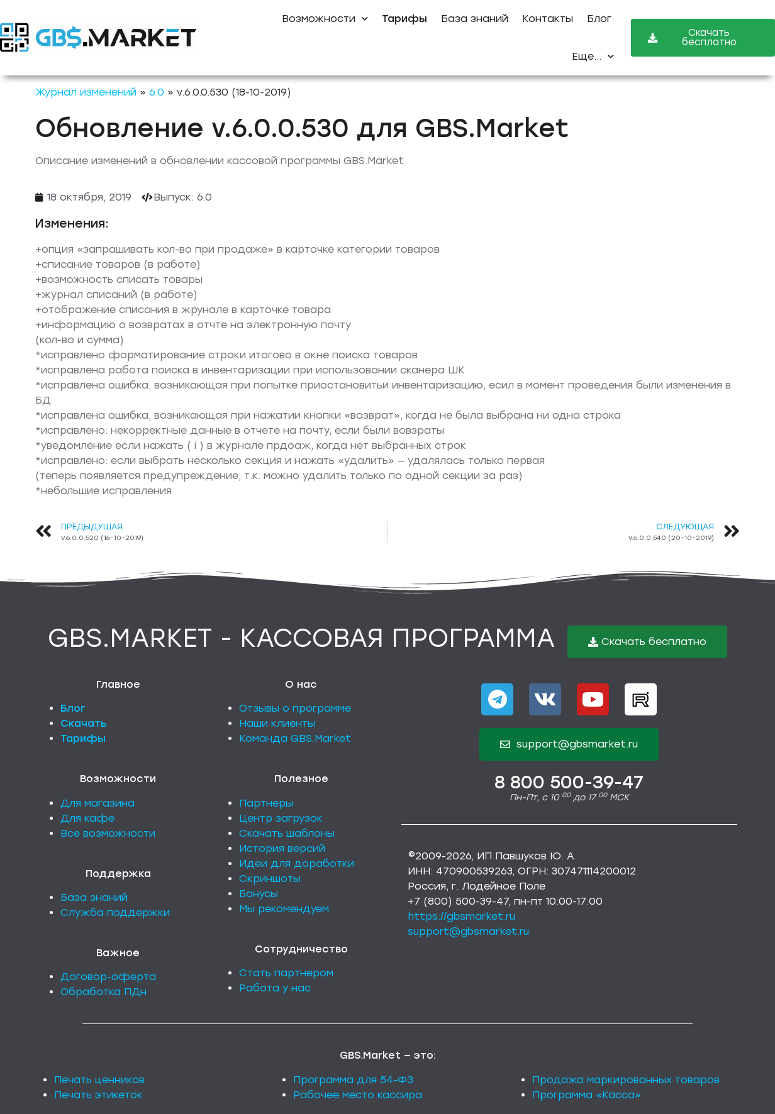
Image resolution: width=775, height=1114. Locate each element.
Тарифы (83, 738)
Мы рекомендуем (284, 909)
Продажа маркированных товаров (626, 1080)
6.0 (156, 92)
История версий (282, 848)
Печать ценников (99, 1080)
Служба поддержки (115, 912)
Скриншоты (270, 879)
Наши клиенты (277, 723)
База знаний (474, 19)
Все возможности (107, 833)
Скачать (83, 723)
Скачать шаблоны (287, 833)
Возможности (325, 18)
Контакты (547, 19)
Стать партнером (286, 973)
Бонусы (258, 894)
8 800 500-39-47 (569, 782)
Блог (599, 19)
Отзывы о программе (295, 708)
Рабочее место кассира (357, 1095)
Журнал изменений (86, 92)
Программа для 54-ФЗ (353, 1080)
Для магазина (97, 803)
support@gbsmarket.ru (468, 931)
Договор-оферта (108, 977)
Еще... (593, 56)
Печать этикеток (98, 1095)
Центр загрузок (281, 818)
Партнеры (266, 803)
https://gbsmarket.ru (461, 916)
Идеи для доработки (296, 863)
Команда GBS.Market (295, 738)
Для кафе (87, 818)
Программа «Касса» (586, 1095)
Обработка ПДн (103, 992)
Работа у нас (275, 988)
